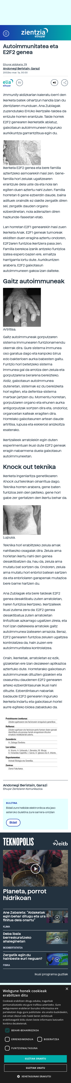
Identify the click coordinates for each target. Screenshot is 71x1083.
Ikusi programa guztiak (51, 974)
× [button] (66, 989)
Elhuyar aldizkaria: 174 (15, 64)
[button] (6, 33)
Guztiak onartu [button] (35, 1058)
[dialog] (35, 1034)
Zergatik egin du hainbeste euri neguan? (22, 957)
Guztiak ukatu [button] (35, 1068)
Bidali (13, 822)
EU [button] (19, 82)
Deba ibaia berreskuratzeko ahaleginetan (17, 937)
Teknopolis (18, 841)
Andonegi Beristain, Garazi (21, 68)
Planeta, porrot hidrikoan (24, 895)
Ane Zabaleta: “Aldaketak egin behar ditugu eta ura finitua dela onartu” (24, 916)
